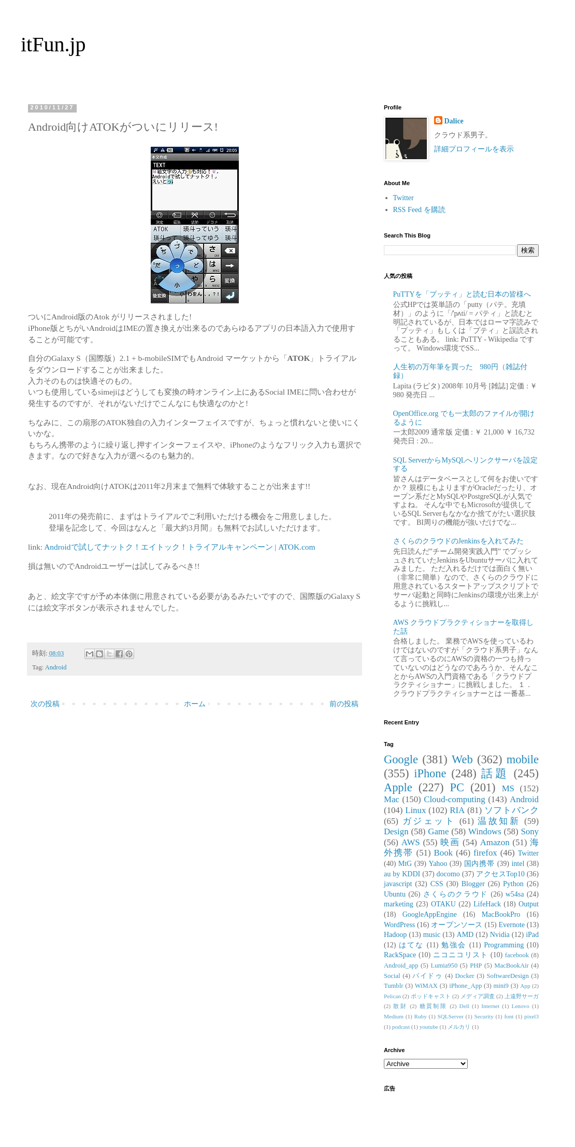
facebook (517, 955)
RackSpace (400, 955)
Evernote (511, 925)
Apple (398, 787)
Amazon (495, 842)
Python (513, 884)
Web (462, 759)
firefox (485, 853)
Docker (464, 976)
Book (443, 853)
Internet (490, 1006)
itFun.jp (53, 44)
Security (483, 1016)
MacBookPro (501, 914)
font (508, 1016)
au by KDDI (402, 874)
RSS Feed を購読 (419, 210)
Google (401, 759)
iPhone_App (465, 985)
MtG (405, 864)
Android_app (401, 965)
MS (508, 788)
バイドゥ (427, 976)
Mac (391, 799)
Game (438, 831)
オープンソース (457, 925)
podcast (401, 1027)
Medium (394, 1016)
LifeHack (487, 904)
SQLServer (450, 1016)
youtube (429, 1027)
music (431, 935)
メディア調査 (478, 996)
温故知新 (499, 821)
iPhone (430, 773)
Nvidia (500, 935)
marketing (398, 904)
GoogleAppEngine (430, 914)
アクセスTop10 (500, 874)
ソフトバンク (511, 810)
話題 (494, 773)
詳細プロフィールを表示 (474, 149)
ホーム (195, 704)
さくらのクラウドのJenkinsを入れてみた (458, 541)
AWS (410, 842)
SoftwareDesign (508, 976)
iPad (532, 935)
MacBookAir (511, 965)
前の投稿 (343, 704)
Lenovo (520, 1006)
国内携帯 (479, 864)
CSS (436, 884)
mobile (523, 759)
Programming (504, 945)
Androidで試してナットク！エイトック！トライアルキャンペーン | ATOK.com (179, 546)
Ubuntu (395, 894)
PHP (476, 965)
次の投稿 (45, 704)
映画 (449, 842)
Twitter (403, 198)
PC (457, 787)
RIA (457, 810)
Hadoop (395, 935)
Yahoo (437, 864)
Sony (530, 831)
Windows (484, 831)
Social (392, 976)
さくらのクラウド (455, 894)
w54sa (515, 894)
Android (56, 667)
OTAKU (443, 904)
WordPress (399, 925)
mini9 (501, 985)
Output (529, 904)
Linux (415, 810)
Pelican (392, 996)
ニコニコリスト (460, 955)
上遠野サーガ (522, 996)
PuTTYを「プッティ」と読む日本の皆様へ (462, 294)
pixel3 (531, 1016)
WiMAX (426, 985)
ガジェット (429, 821)
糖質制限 (434, 1006)
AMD (465, 935)
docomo (448, 874)
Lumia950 (443, 965)
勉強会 (453, 945)
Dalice (454, 121)
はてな (411, 945)
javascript (398, 884)
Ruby (420, 1016)
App (525, 986)
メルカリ (459, 1027)
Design (396, 831)
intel (517, 864)
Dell (464, 1006)
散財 (400, 1006)
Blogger (473, 884)
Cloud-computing (454, 799)
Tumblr (393, 985)
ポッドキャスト (431, 996)
